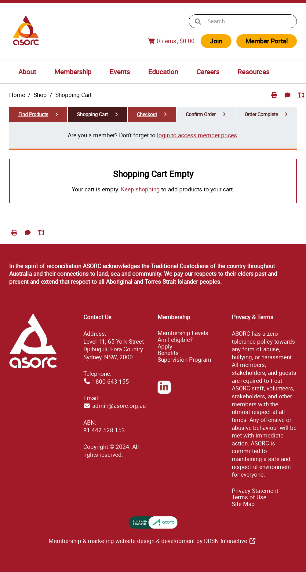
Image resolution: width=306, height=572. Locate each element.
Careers (207, 71)
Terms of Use (249, 497)
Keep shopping (140, 189)
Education (163, 71)
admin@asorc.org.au (119, 406)
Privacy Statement (255, 491)
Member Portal (267, 41)
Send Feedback (288, 99)
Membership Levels (183, 333)
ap (243, 504)
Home (17, 95)
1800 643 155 (110, 382)
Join (216, 41)
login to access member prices (197, 135)
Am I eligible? (175, 340)
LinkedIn (164, 393)
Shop (40, 95)
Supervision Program (184, 359)
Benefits (168, 353)
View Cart (152, 44)
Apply (165, 346)
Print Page (275, 99)
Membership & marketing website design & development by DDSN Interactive (148, 541)
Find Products (33, 114)
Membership (72, 71)
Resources (253, 71)
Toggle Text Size (301, 99)
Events (120, 71)
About (27, 71)
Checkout (147, 114)
